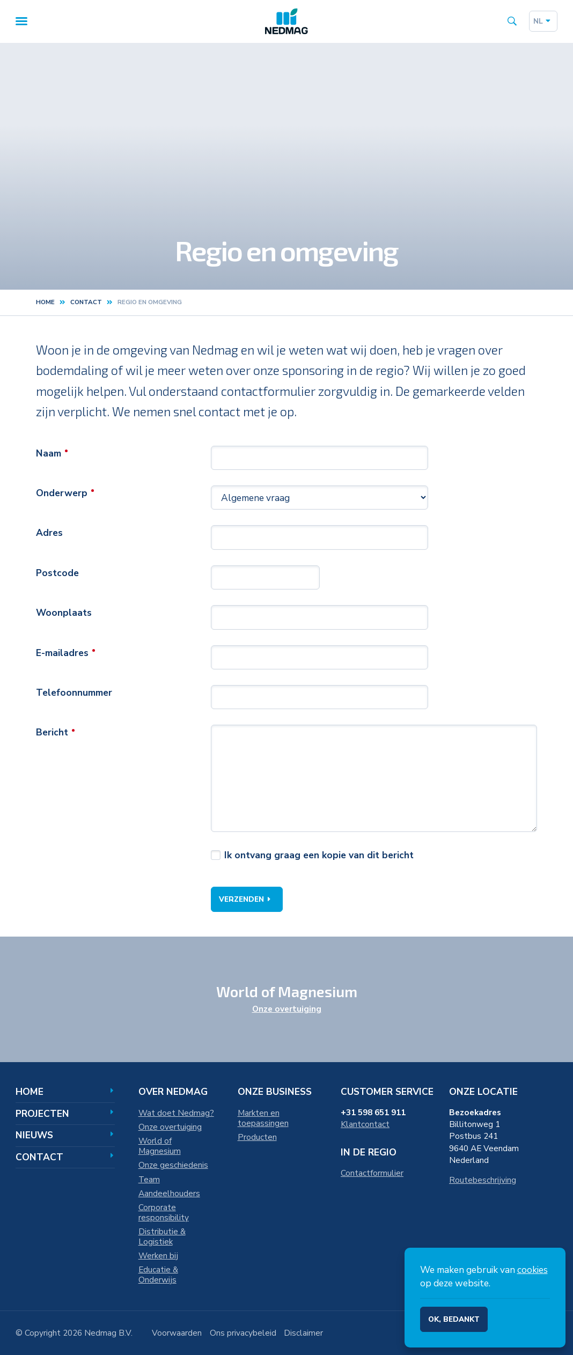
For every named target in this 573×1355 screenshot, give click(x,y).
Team (149, 1179)
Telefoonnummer (74, 693)
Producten (257, 1137)
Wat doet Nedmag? (176, 1112)
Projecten (65, 1113)
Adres (49, 534)
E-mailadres (62, 653)
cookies (532, 1269)
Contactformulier (372, 1173)
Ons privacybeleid (243, 1332)
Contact (65, 1157)
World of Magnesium (159, 1146)
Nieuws (65, 1135)
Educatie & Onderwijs (158, 1274)
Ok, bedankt (454, 1319)
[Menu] (21, 21)
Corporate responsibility (163, 1212)
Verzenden (246, 900)
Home (45, 303)
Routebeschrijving (482, 1179)
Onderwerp (61, 494)
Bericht (52, 733)
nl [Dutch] (543, 22)
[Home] (286, 21)
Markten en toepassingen (263, 1118)
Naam (48, 454)
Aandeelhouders (169, 1193)
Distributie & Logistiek (162, 1236)
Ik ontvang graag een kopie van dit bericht (319, 856)
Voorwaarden (177, 1332)
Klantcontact (365, 1124)
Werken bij (158, 1255)
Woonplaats (64, 613)
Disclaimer (303, 1332)
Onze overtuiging (286, 1008)
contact (86, 303)
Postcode (57, 574)
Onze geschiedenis (173, 1164)
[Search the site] (512, 22)
